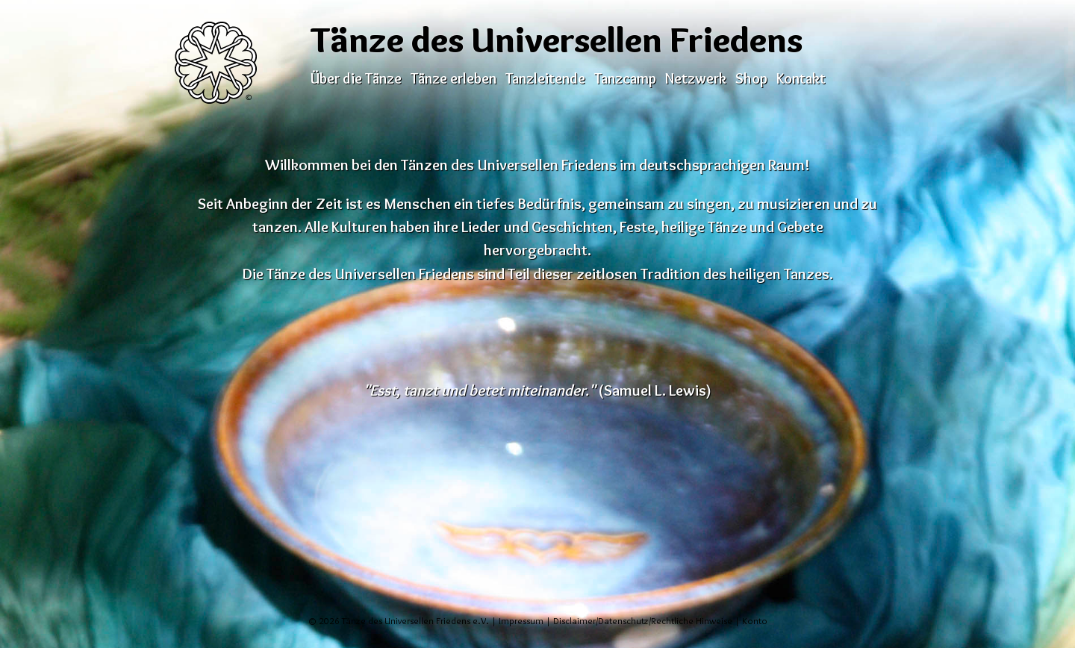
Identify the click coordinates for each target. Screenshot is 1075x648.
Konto (754, 620)
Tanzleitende (545, 78)
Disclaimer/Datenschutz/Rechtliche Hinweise (642, 620)
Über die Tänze (356, 78)
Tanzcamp (625, 78)
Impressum (521, 620)
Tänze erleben (453, 78)
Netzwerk (695, 78)
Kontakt (801, 78)
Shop (751, 78)
